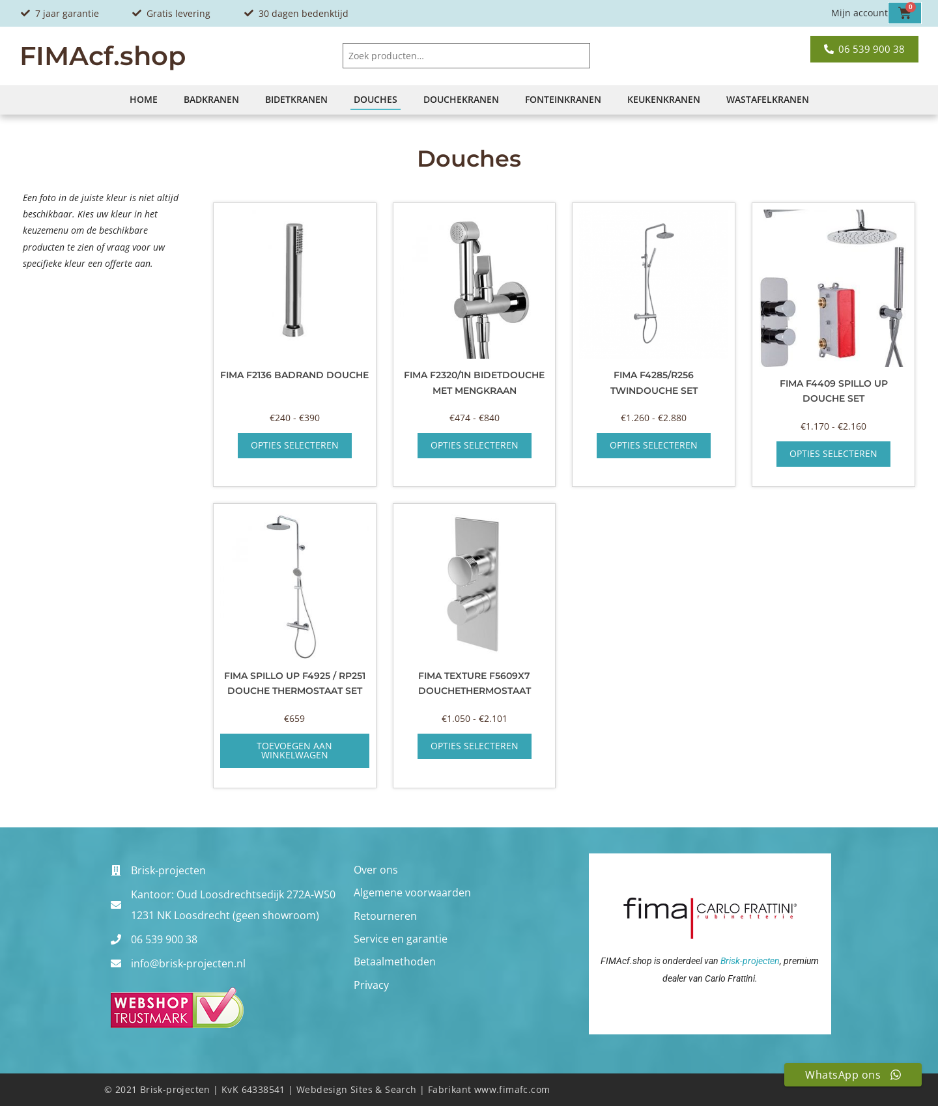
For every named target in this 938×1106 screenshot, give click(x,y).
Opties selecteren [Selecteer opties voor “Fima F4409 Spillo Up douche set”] (833, 453)
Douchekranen (461, 99)
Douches (375, 99)
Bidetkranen (296, 99)
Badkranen (211, 99)
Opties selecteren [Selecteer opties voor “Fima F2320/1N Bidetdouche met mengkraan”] (475, 445)
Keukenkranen (663, 99)
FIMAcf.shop (103, 56)
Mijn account (859, 13)
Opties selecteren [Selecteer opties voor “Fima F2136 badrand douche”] (295, 445)
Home (144, 99)
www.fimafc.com (512, 1089)
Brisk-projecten (750, 961)
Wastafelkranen (767, 99)
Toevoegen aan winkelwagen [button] (294, 750)
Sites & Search (383, 1089)
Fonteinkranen (563, 99)
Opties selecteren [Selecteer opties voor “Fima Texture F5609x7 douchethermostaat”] (475, 746)
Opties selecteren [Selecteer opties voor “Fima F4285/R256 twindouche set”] (654, 445)
